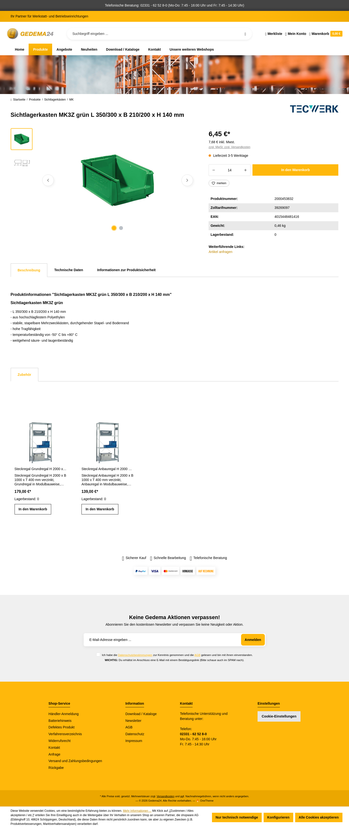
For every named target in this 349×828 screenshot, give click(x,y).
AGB (198, 654)
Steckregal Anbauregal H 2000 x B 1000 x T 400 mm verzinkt (107, 469)
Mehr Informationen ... (137, 810)
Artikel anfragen (220, 252)
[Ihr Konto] (296, 34)
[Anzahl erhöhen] (246, 170)
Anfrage (54, 754)
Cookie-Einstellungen (279, 716)
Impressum (133, 741)
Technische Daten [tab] (68, 270)
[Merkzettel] (274, 34)
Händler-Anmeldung (64, 714)
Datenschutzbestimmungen (135, 654)
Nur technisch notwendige (237, 817)
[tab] (29, 270)
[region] (104, 180)
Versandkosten (165, 796)
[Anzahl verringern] (214, 170)
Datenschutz (134, 734)
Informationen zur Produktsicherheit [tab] (126, 270)
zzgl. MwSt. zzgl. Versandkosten (229, 147)
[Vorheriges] (48, 180)
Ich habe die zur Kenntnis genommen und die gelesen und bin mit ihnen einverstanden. (177, 654)
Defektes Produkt (61, 727)
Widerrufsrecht (60, 741)
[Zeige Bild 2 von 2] (121, 228)
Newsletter (133, 721)
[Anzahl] (229, 170)
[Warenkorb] (325, 34)
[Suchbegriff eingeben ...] (159, 34)
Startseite (18, 99)
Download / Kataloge (141, 714)
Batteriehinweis (60, 721)
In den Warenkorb (295, 170)
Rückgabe (56, 768)
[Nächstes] (187, 180)
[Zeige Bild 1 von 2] (114, 228)
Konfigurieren (278, 817)
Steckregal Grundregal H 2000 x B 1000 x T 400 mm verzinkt (40, 469)
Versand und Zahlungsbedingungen (75, 761)
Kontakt (54, 747)
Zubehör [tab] (24, 375)
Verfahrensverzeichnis (65, 734)
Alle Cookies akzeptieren (319, 817)
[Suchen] (245, 33)
